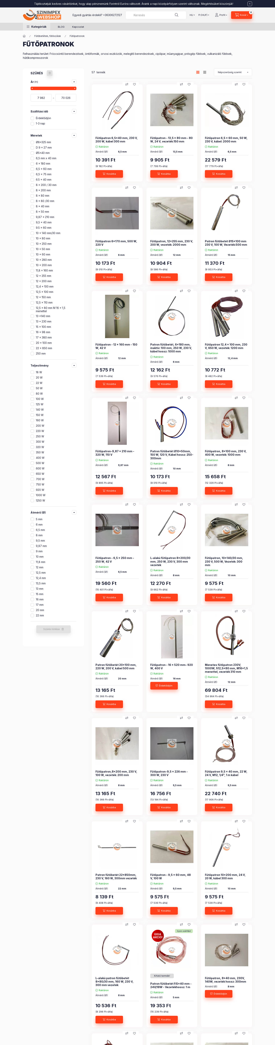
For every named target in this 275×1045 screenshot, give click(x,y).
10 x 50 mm (43, 249)
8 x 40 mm (42, 206)
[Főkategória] (24, 36)
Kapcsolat (78, 26)
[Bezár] (249, 4)
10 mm (40, 556)
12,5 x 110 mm (44, 302)
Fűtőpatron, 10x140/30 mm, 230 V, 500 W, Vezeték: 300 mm (224, 561)
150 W (40, 415)
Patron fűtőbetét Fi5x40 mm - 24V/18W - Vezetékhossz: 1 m (171, 985)
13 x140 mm (43, 316)
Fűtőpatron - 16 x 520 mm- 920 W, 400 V (171, 666)
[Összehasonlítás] (127, 84)
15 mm (39, 594)
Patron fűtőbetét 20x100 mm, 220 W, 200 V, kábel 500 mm (116, 666)
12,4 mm (41, 578)
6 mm (39, 524)
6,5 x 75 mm (43, 174)
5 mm (39, 519)
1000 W (40, 495)
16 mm (40, 599)
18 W (39, 372)
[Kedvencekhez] (134, 84)
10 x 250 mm (44, 243)
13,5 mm (41, 583)
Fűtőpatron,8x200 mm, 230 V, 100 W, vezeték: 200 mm (116, 773)
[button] (36, 27)
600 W (40, 468)
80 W (39, 393)
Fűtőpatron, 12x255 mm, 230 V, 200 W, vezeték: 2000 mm (171, 243)
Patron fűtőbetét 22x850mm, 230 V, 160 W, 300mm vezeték (116, 876)
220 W (40, 431)
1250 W (40, 500)
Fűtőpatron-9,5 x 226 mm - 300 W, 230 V (169, 773)
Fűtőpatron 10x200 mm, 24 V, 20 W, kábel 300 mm (225, 876)
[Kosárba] (109, 174)
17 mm (40, 604)
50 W (39, 388)
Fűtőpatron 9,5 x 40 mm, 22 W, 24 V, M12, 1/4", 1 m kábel (226, 773)
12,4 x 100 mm (44, 286)
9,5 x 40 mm (44, 222)
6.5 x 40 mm (43, 179)
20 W (39, 377)
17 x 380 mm (44, 337)
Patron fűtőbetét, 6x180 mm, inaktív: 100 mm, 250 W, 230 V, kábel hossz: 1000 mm (171, 348)
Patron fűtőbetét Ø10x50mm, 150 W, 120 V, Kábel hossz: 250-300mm (171, 455)
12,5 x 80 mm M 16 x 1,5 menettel (50, 309)
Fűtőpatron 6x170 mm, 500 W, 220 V (116, 243)
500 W (40, 463)
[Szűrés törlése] (50, 73)
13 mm (39, 588)
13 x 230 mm (43, 321)
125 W (39, 404)
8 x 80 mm (42, 195)
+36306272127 (112, 15)
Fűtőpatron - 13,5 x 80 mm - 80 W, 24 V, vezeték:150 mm (171, 139)
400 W (40, 457)
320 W (40, 447)
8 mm (39, 535)
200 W (40, 425)
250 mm (41, 353)
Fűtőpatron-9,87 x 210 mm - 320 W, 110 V (114, 453)
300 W (40, 441)
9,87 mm (41, 546)
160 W (40, 420)
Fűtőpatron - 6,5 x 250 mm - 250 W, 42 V (114, 559)
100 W (40, 399)
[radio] (204, 72)
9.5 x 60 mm (43, 227)
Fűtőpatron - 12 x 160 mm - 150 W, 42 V (116, 346)
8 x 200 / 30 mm (46, 185)
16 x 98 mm (43, 332)
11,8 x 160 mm (44, 270)
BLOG (61, 26)
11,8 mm (40, 562)
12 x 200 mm (44, 281)
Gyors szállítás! (184, 931)
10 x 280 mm (44, 259)
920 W (40, 489)
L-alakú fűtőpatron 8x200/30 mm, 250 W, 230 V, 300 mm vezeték (170, 561)
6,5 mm (40, 529)
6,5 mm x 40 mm (46, 158)
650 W (40, 473)
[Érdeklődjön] (164, 686)
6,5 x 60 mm (44, 168)
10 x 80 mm (43, 238)
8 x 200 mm (43, 190)
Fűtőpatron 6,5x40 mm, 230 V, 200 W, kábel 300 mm (116, 139)
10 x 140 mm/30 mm (48, 233)
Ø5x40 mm (43, 152)
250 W (40, 436)
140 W (40, 409)
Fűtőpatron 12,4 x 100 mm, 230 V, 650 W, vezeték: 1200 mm (226, 346)
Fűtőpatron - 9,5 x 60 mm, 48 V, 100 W (170, 876)
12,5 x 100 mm (44, 291)
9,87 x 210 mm (45, 217)
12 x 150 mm (43, 297)
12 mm (39, 567)
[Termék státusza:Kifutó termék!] (162, 976)
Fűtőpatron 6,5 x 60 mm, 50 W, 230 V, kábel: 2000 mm (226, 139)
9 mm (39, 551)
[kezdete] (41, 98)
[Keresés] (176, 15)
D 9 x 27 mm (44, 147)
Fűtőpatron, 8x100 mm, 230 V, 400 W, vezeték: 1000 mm (226, 453)
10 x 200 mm (44, 265)
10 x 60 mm (43, 254)
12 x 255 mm (43, 275)
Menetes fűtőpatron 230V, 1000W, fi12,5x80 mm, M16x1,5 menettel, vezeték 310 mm (226, 668)
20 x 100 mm (44, 342)
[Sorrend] (233, 72)
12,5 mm (41, 572)
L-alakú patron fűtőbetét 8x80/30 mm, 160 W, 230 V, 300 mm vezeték (114, 981)
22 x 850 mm (44, 348)
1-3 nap (40, 123)
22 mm (40, 615)
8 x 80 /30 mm (45, 201)
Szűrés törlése (51, 629)
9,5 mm (40, 540)
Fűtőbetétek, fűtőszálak (47, 36)
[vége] (65, 98)
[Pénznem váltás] (203, 15)
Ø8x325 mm (43, 142)
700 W (40, 479)
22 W (39, 382)
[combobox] (156, 15)
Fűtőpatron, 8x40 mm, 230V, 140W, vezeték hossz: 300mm (225, 979)
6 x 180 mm (43, 163)
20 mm (40, 610)
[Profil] (221, 15)
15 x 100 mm (43, 326)
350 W (40, 452)
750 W (40, 484)
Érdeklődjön (43, 118)
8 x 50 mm (42, 211)
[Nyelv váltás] (191, 15)
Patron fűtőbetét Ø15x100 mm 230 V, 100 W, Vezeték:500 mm (226, 243)
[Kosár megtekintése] (241, 15)
